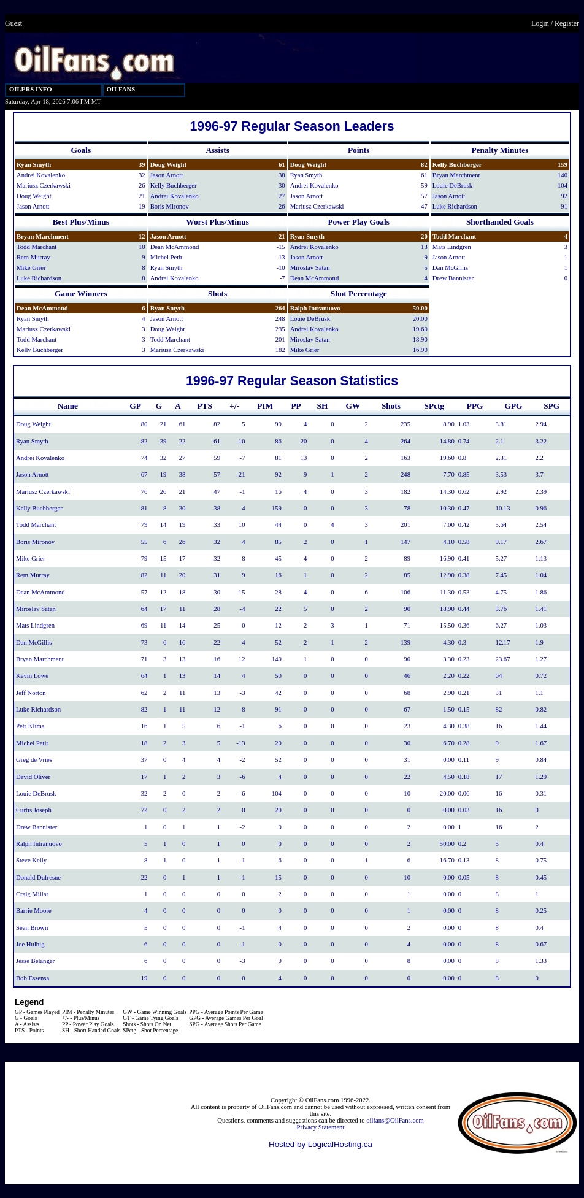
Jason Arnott (33, 206)
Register (567, 23)
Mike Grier (31, 267)
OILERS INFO (30, 89)
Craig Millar (32, 894)
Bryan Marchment (456, 175)
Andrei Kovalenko (41, 175)
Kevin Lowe (32, 675)
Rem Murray (33, 257)
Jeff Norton (31, 692)
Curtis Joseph (34, 810)
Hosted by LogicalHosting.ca (320, 1144)
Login (540, 23)
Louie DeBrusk (452, 185)
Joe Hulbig (30, 944)
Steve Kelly (31, 860)
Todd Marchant (36, 247)
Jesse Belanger (35, 961)
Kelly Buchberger (173, 185)
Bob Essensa (32, 978)
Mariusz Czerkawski (44, 185)
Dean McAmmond (174, 247)
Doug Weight (34, 196)
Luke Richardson (454, 206)
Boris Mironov (169, 206)
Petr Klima (30, 726)
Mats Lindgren (451, 247)
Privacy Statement (321, 1127)
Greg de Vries (34, 759)
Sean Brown (32, 927)
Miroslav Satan (310, 267)
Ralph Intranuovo (315, 308)
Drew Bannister (453, 278)
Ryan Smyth (34, 164)
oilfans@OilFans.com (395, 1120)
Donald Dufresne (38, 877)
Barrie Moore (34, 910)
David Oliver (33, 777)
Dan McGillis (450, 267)
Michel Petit (166, 257)
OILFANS (121, 89)
